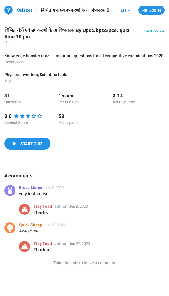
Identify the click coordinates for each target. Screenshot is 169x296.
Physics (11, 74)
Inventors (29, 74)
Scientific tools (53, 74)
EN (123, 10)
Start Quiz (31, 143)
